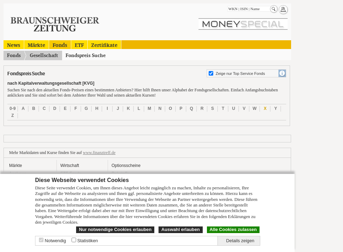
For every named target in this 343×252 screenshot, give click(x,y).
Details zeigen (240, 240)
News (13, 44)
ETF (79, 44)
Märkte (36, 44)
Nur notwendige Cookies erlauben (115, 229)
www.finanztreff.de (99, 152)
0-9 (12, 108)
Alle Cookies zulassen (233, 229)
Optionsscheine (126, 165)
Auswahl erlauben (180, 229)
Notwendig (55, 240)
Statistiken (87, 240)
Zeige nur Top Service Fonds (240, 73)
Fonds (60, 44)
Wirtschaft (69, 165)
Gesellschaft (44, 55)
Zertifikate (104, 44)
